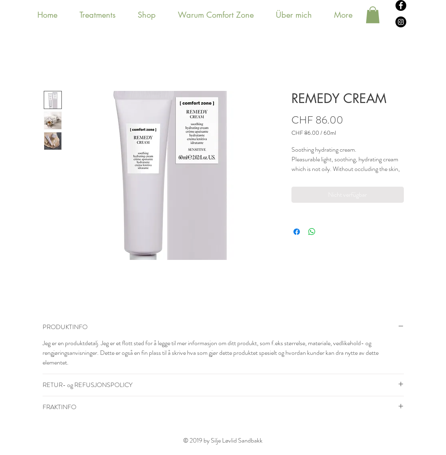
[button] (373, 14)
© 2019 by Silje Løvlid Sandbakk (223, 440)
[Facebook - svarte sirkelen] (400, 5)
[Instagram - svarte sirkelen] (400, 21)
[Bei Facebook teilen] (296, 232)
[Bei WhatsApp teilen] (312, 232)
